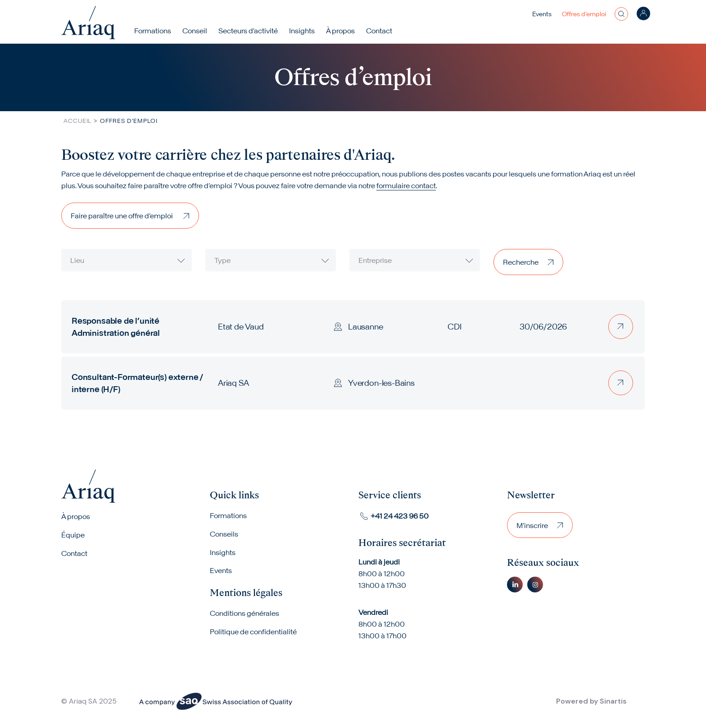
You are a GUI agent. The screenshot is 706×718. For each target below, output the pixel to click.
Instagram (535, 584)
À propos (75, 516)
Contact (380, 30)
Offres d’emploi (584, 14)
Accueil (77, 121)
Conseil (195, 30)
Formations (153, 30)
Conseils (224, 533)
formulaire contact (406, 185)
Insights (303, 30)
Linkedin (515, 584)
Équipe (73, 534)
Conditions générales (244, 613)
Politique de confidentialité (253, 632)
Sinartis (613, 701)
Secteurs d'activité (249, 30)
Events (542, 14)
